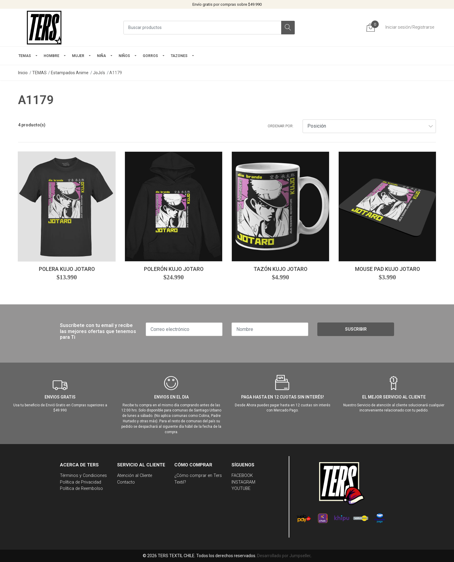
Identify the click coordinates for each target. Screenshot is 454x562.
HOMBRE (51, 56)
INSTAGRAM (243, 482)
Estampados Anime (70, 72)
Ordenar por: (281, 126)
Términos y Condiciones (83, 475)
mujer (78, 56)
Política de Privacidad (80, 482)
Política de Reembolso (81, 488)
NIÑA (101, 56)
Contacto (126, 482)
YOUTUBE (241, 488)
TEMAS (24, 56)
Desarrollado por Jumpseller (283, 555)
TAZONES (179, 56)
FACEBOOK (242, 475)
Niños (124, 56)
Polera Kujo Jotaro (67, 269)
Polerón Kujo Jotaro (174, 269)
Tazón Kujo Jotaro (280, 269)
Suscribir (356, 329)
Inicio (23, 72)
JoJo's (99, 72)
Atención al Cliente (134, 475)
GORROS (150, 56)
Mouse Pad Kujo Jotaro (387, 269)
